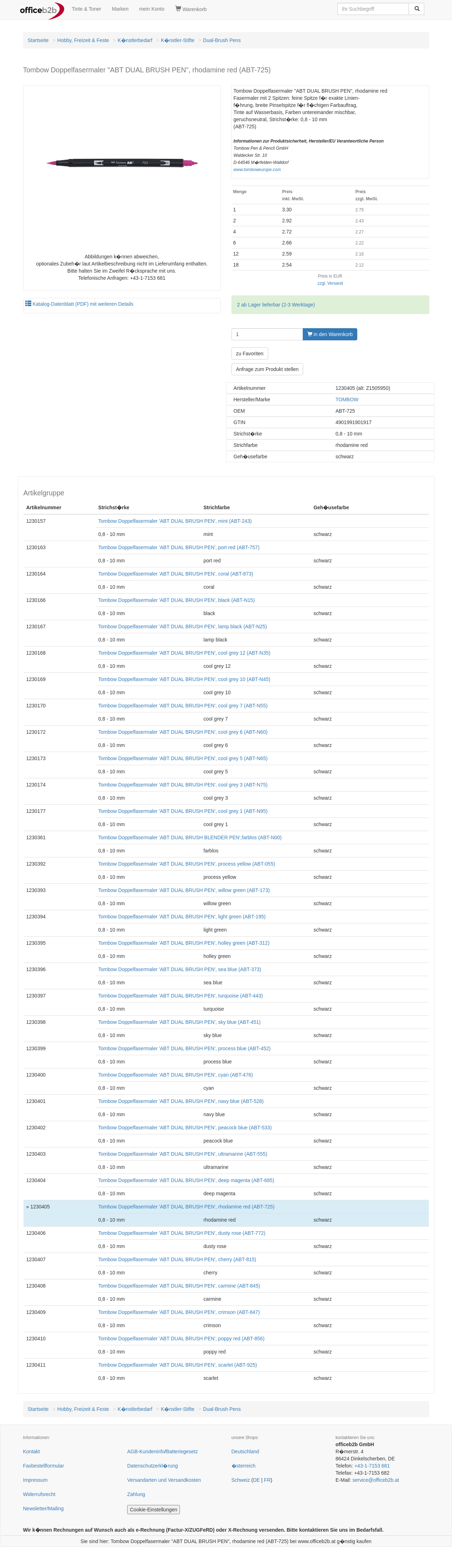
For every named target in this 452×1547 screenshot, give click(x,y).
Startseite (38, 40)
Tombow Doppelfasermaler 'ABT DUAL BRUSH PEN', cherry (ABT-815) (177, 1259)
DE (256, 1480)
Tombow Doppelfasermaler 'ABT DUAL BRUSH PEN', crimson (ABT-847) (179, 1312)
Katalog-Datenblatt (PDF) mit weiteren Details (79, 304)
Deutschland (245, 1451)
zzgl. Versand (330, 283)
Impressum (35, 1480)
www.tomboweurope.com (257, 169)
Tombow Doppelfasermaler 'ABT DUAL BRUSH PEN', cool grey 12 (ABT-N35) (184, 653)
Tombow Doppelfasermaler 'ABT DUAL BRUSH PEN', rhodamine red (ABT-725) (186, 1207)
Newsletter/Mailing (43, 1508)
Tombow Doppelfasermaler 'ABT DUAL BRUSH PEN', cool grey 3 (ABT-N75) (182, 785)
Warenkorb (191, 9)
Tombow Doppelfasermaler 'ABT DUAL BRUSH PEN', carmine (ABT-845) (179, 1286)
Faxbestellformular (43, 1466)
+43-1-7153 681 (372, 1466)
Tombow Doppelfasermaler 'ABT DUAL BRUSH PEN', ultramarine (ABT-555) (182, 1154)
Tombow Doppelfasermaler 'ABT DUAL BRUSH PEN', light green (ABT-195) (182, 916)
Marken (120, 9)
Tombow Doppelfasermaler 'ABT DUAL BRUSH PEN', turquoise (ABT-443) (180, 996)
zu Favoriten (250, 353)
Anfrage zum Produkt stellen (267, 369)
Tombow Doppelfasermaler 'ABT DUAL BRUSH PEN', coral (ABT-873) (175, 574)
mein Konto (152, 9)
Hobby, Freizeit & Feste (83, 40)
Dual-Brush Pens (222, 40)
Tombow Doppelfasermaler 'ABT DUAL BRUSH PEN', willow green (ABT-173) (184, 890)
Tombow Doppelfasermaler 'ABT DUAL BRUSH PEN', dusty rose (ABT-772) (181, 1233)
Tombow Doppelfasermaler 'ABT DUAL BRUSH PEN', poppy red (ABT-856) (181, 1338)
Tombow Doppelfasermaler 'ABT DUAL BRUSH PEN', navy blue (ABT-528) (181, 1101)
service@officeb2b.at (375, 1480)
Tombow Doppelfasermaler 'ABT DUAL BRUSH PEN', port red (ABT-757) (179, 547)
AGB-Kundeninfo (146, 1451)
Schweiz (241, 1480)
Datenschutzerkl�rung (152, 1466)
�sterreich (244, 1466)
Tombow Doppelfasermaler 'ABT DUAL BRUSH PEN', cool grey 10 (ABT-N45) (184, 679)
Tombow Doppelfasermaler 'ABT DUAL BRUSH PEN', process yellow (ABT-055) (186, 864)
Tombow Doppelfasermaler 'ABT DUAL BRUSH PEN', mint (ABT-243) (175, 521)
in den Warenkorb (330, 334)
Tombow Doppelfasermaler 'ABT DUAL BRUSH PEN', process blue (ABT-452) (184, 1048)
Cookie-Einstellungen (153, 1509)
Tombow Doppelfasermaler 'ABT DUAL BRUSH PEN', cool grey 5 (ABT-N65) (182, 758)
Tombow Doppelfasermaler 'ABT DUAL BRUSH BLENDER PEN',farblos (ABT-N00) (190, 837)
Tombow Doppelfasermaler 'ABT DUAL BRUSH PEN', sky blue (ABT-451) (179, 1022)
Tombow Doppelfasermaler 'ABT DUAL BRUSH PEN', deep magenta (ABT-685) (186, 1180)
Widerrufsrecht (39, 1494)
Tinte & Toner (87, 9)
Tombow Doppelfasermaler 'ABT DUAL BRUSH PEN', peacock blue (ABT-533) (185, 1127)
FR (267, 1480)
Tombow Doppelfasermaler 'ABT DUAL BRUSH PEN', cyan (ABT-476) (175, 1075)
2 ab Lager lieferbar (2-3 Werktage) (276, 305)
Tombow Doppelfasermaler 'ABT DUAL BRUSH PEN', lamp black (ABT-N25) (182, 626)
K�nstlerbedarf (135, 40)
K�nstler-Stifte (177, 40)
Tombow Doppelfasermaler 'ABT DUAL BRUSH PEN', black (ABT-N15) (176, 600)
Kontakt (31, 1451)
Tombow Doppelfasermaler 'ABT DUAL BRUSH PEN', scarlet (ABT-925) (177, 1365)
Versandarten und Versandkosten (164, 1480)
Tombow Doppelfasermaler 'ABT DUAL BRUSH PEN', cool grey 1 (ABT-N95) (182, 811)
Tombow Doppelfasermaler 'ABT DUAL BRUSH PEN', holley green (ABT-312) (184, 943)
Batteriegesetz (182, 1451)
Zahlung (136, 1494)
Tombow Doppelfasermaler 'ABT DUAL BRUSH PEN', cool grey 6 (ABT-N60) (182, 732)
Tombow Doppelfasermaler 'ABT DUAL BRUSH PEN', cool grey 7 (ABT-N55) (182, 705)
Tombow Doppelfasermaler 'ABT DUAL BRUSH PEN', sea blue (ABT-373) (179, 969)
